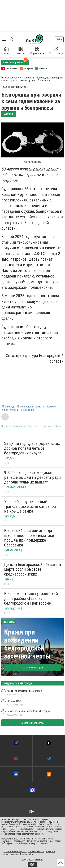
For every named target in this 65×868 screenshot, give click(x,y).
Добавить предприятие (32, 723)
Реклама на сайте (36, 851)
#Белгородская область (30, 406)
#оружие (51, 406)
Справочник (37, 51)
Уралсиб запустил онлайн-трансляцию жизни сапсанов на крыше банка (30, 506)
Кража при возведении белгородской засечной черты (27, 644)
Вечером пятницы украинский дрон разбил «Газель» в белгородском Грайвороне (31, 598)
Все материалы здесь (32, 667)
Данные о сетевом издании (14, 851)
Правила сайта (26, 854)
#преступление (10, 409)
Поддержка (27, 859)
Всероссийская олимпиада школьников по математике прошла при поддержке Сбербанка (29, 538)
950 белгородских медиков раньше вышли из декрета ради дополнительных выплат (32, 477)
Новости (20, 51)
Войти (59, 39)
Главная (6, 51)
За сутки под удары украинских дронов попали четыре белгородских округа (32, 448)
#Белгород (7, 406)
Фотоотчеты (56, 51)
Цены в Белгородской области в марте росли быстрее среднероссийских (32, 569)
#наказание (27, 409)
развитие (39, 859)
